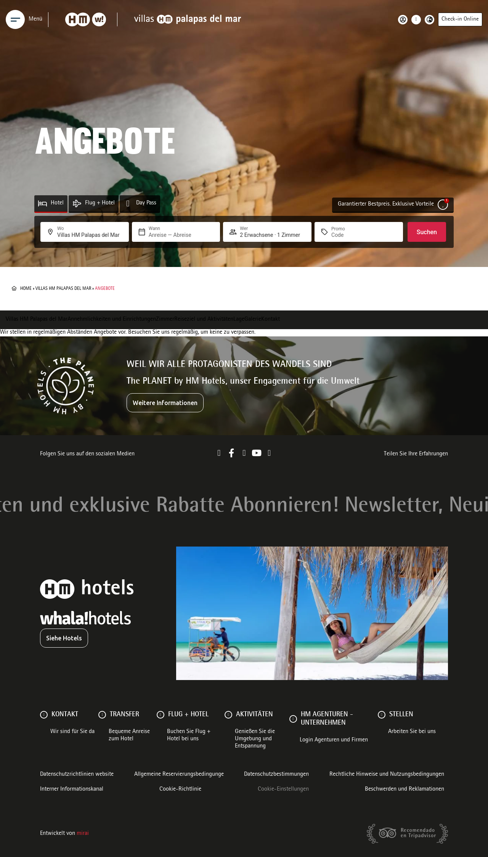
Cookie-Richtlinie (180, 789)
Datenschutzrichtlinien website (77, 775)
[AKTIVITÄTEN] (228, 715)
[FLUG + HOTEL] (160, 715)
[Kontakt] (44, 715)
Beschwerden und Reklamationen (404, 789)
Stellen (401, 714)
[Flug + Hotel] (76, 203)
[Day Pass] (128, 203)
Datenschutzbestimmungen (276, 775)
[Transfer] (102, 715)
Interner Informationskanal (71, 789)
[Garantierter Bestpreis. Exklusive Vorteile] (443, 204)
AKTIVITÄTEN (254, 714)
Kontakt (270, 320)
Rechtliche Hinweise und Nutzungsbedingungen (386, 775)
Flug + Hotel (100, 203)
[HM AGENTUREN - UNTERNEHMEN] (293, 719)
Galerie (252, 320)
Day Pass (146, 203)
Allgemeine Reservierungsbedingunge (179, 775)
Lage (238, 320)
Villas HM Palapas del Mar (63, 288)
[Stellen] (381, 715)
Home (26, 288)
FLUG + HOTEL (188, 714)
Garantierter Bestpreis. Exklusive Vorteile (386, 204)
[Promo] (349, 235)
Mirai (83, 834)
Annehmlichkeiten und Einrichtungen (111, 320)
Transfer (124, 714)
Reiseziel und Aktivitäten (203, 320)
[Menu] (15, 19)
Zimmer (165, 320)
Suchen (427, 232)
